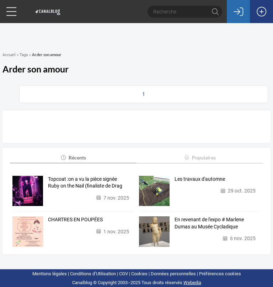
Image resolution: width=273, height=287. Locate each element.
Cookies (139, 273)
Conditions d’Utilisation (93, 273)
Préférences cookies (220, 273)
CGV (123, 273)
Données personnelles (173, 273)
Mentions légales (49, 273)
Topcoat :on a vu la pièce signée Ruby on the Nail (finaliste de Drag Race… (85, 183)
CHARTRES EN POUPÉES (75, 219)
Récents (73, 158)
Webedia (192, 282)
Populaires (199, 158)
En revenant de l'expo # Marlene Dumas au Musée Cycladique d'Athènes (209, 223)
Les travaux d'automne (200, 179)
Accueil (9, 55)
